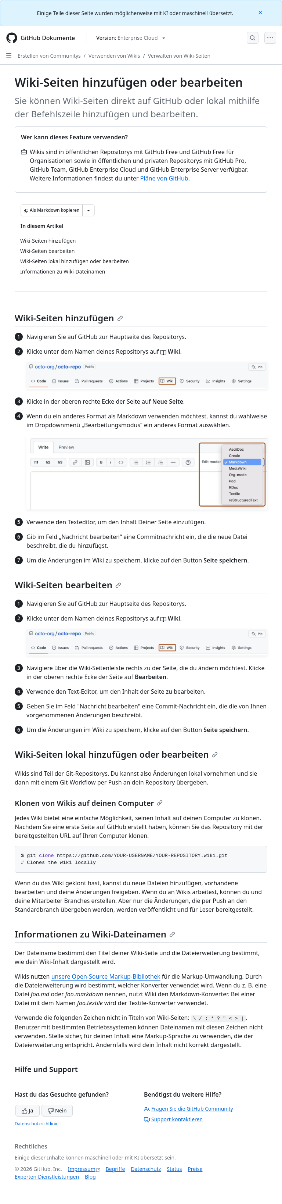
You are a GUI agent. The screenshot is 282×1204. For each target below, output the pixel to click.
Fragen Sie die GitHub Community (188, 1108)
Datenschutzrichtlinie (36, 1124)
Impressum (81, 1168)
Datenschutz (146, 1168)
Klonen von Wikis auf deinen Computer (89, 803)
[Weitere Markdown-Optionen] (88, 210)
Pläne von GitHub (164, 178)
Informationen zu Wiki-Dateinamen (95, 934)
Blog (90, 1176)
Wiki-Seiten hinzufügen (69, 318)
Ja (27, 1110)
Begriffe (115, 1168)
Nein (57, 1110)
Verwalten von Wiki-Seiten (179, 55)
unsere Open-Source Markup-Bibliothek (105, 976)
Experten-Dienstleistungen (47, 1176)
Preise (195, 1168)
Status (174, 1168)
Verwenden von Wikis (114, 55)
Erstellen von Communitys (49, 55)
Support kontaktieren (173, 1119)
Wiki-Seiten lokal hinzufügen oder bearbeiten (116, 754)
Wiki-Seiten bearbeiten (68, 585)
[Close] (261, 12)
